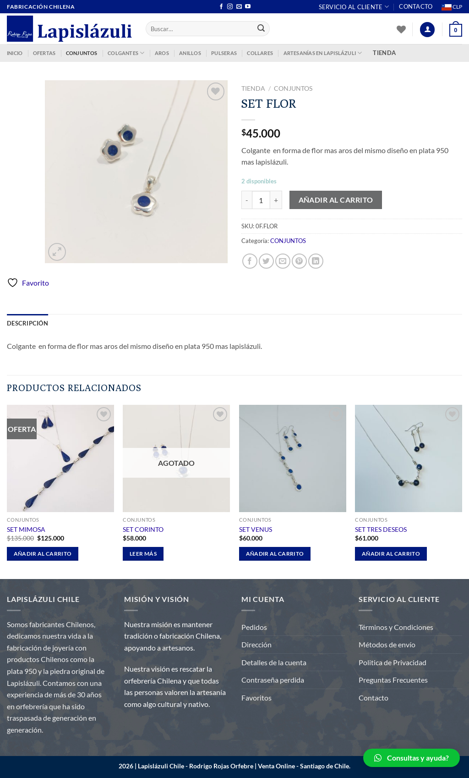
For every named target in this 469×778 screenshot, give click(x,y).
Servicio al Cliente (354, 6)
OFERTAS (44, 53)
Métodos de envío (387, 644)
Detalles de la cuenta (273, 662)
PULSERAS (224, 53)
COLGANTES (126, 53)
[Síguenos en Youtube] (248, 7)
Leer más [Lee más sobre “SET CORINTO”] (143, 554)
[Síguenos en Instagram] (230, 7)
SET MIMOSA (26, 529)
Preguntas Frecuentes (393, 679)
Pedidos (254, 627)
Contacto (415, 6)
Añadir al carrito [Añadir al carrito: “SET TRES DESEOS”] (391, 554)
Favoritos (256, 697)
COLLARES (260, 53)
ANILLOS (190, 53)
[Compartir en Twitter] (266, 261)
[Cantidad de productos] (261, 200)
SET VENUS (255, 529)
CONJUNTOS (82, 53)
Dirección (256, 644)
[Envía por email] (282, 261)
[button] (411, 758)
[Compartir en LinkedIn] (315, 261)
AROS (162, 53)
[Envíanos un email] (239, 7)
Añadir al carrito (336, 200)
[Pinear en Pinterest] (299, 261)
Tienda (253, 88)
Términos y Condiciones (396, 627)
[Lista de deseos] (401, 29)
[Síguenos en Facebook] (221, 7)
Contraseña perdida (272, 679)
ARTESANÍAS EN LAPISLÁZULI (323, 53)
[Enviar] (261, 29)
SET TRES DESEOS (381, 529)
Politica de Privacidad (392, 662)
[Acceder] (427, 29)
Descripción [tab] (27, 323)
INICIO (14, 53)
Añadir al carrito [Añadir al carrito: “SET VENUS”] (275, 554)
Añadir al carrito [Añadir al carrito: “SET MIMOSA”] (43, 554)
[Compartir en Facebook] (249, 261)
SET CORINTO (143, 529)
